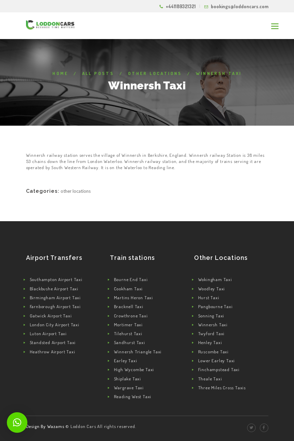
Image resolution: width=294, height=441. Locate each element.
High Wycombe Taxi (134, 369)
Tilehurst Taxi (128, 333)
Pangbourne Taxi (215, 306)
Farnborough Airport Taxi (55, 306)
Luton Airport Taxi (48, 333)
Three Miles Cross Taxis (222, 387)
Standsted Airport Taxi (53, 342)
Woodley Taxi (211, 288)
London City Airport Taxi (54, 324)
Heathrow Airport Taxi (52, 351)
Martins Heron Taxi (133, 297)
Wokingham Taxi (215, 279)
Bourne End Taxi (131, 279)
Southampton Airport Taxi (56, 279)
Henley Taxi (210, 342)
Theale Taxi (210, 378)
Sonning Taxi (211, 315)
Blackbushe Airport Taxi (54, 288)
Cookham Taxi (128, 288)
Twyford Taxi (211, 333)
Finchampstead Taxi (219, 369)
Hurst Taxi (208, 297)
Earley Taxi (125, 360)
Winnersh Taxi (213, 324)
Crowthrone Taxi (131, 315)
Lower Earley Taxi (216, 360)
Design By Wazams (45, 426)
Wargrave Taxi (129, 387)
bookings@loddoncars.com (239, 6)
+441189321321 (181, 6)
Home (60, 73)
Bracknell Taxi (128, 306)
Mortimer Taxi (128, 324)
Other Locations (155, 73)
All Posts (98, 73)
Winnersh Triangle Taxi (138, 351)
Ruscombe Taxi (213, 351)
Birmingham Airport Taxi (55, 297)
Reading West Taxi (133, 396)
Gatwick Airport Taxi (51, 315)
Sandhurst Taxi (129, 342)
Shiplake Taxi (127, 378)
